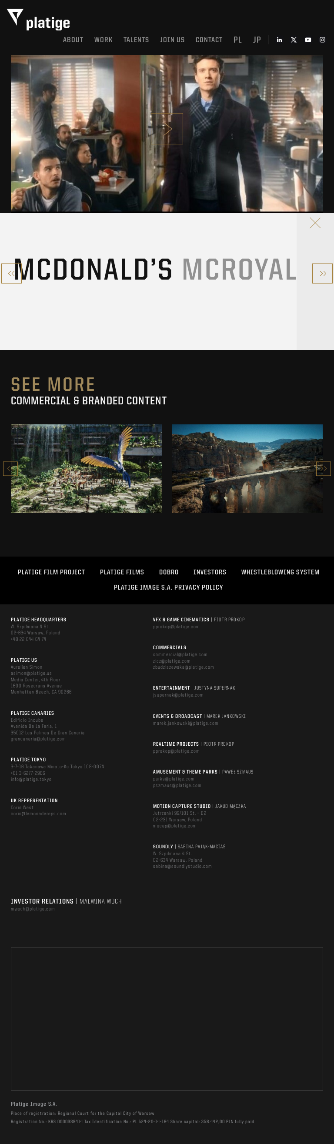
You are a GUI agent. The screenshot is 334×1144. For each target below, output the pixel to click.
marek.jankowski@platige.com (186, 723)
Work (103, 40)
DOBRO (169, 572)
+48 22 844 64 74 (29, 639)
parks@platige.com (174, 779)
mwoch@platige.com (33, 909)
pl (238, 40)
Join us (172, 40)
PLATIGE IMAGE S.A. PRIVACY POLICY (168, 587)
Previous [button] (10, 468)
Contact (209, 40)
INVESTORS (210, 572)
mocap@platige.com (175, 826)
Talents (136, 40)
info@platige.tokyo (31, 779)
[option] (86, 468)
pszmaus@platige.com (177, 785)
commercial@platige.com (180, 654)
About (73, 40)
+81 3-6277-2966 (28, 773)
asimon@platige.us (31, 673)
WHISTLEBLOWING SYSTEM (280, 572)
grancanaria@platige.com (38, 739)
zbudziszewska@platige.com (183, 667)
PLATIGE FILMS (122, 572)
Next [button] (323, 468)
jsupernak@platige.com (178, 695)
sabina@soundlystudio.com (182, 866)
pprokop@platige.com (176, 627)
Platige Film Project (51, 572)
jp (257, 40)
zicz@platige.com (172, 661)
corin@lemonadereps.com (39, 814)
